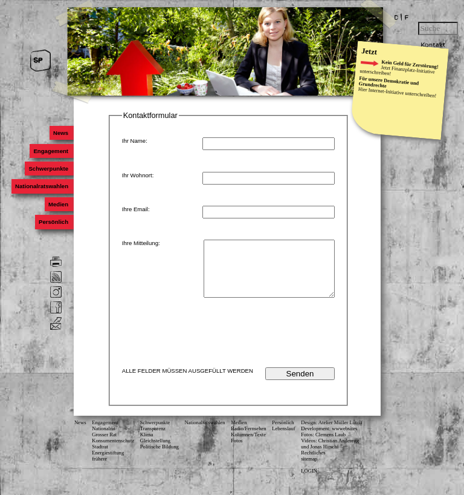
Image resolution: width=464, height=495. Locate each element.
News (60, 132)
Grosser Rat (104, 445)
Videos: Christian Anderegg (330, 451)
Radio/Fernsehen (248, 439)
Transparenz (153, 439)
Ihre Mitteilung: (141, 243)
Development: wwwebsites (329, 439)
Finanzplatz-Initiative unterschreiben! (397, 71)
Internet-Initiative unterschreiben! (402, 93)
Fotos (236, 451)
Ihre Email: (136, 209)
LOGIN (309, 482)
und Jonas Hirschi (319, 457)
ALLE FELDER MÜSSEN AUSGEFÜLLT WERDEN (187, 381)
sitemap (309, 470)
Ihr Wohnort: (138, 175)
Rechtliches (313, 464)
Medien (58, 204)
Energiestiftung (108, 464)
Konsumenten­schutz (113, 451)
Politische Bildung (159, 457)
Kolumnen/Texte (248, 445)
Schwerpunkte (48, 168)
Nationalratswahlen (41, 186)
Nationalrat (103, 439)
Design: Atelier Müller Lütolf (331, 433)
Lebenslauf (283, 439)
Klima (146, 445)
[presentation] (244, 345)
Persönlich (53, 221)
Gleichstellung (155, 451)
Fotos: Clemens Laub (323, 445)
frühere (99, 470)
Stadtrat (100, 457)
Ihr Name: (134, 140)
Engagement (50, 151)
